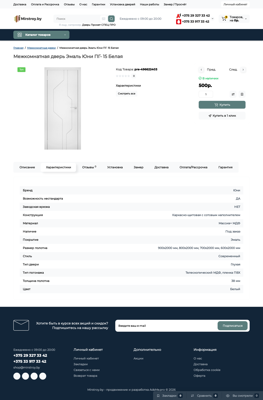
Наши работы (149, 4)
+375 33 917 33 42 (192, 21)
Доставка (19, 4)
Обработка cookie (207, 370)
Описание (27, 167)
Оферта (199, 376)
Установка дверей (122, 4)
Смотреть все (126, 93)
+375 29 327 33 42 (193, 15)
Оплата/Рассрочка (193, 167)
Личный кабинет (235, 4)
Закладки (81, 364)
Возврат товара (85, 376)
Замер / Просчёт (175, 4)
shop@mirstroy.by (26, 367)
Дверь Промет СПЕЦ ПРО (98, 24)
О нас (83, 4)
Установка (114, 167)
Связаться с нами (87, 370)
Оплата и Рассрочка (45, 4)
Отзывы (69, 4)
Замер (138, 167)
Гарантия (225, 167)
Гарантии (98, 4)
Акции (138, 358)
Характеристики (58, 167)
